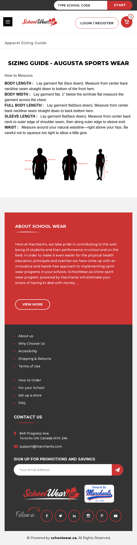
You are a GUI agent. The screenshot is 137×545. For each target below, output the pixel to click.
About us (25, 336)
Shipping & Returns (34, 359)
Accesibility (27, 351)
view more (32, 304)
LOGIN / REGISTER (97, 23)
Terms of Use (29, 366)
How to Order (29, 380)
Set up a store (30, 395)
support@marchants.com (41, 446)
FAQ (21, 403)
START (120, 5)
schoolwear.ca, (64, 538)
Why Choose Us (31, 343)
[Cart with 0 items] (126, 22)
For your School (31, 388)
